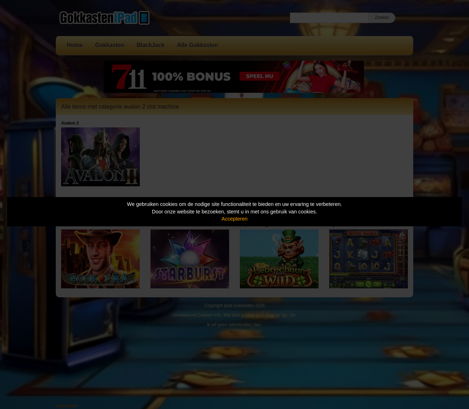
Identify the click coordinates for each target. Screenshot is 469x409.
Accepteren (235, 219)
